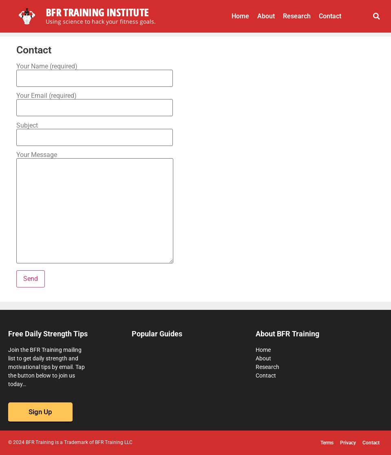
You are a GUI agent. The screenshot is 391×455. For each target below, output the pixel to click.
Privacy (348, 443)
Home (240, 16)
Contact (330, 16)
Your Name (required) (94, 72)
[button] (377, 16)
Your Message (94, 208)
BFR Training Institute (97, 12)
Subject (94, 131)
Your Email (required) (94, 102)
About (266, 16)
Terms (327, 443)
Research (297, 16)
